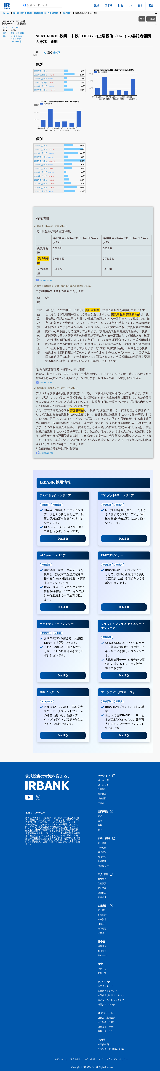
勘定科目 (66, 13)
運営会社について (79, 1059)
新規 (100, 825)
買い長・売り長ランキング (111, 1000)
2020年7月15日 (40, 172)
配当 (151, 5)
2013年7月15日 (40, 90)
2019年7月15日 (40, 168)
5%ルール (102, 955)
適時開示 (102, 946)
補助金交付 (103, 866)
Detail (63, 538)
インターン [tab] (47, 701)
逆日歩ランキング (106, 1005)
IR (12, 36)
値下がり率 (103, 785)
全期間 (56, 52)
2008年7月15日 (40, 71)
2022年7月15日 (40, 180)
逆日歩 (101, 803)
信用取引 (102, 789)
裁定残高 (102, 794)
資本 (140, 5)
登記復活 (102, 893)
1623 (5, 27)
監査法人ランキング (107, 991)
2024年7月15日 (40, 187)
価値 (19, 39)
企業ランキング (105, 986)
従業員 (101, 933)
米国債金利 (103, 1045)
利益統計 (102, 915)
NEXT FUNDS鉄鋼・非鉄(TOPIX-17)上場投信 (35, 13)
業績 (96, 5)
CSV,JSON (16, 41)
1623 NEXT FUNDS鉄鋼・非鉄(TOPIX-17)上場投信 (14, 22)
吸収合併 (102, 897)
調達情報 (102, 861)
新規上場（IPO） (106, 1031)
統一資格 (102, 843)
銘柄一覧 (102, 973)
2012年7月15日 (40, 86)
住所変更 (102, 884)
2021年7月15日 (40, 176)
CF (130, 5)
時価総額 (102, 929)
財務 (120, 5)
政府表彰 (102, 857)
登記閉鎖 (102, 888)
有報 (12, 33)
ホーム (6, 13)
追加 (151, 19)
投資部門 (102, 798)
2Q (44, 52)
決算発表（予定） (106, 1027)
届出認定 (102, 852)
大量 (17, 33)
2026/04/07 (15, 27)
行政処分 (102, 848)
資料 (5, 33)
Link (4, 36)
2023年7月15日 (40, 184)
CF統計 (101, 924)
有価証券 (102, 951)
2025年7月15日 (40, 191)
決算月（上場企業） (107, 1018)
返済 (100, 821)
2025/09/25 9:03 (46, 280)
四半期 (108, 5)
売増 (100, 816)
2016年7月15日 (40, 157)
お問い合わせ (61, 1059)
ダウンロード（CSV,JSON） (111, 1049)
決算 (15, 36)
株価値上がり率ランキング (111, 995)
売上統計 (102, 910)
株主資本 (102, 919)
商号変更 (102, 879)
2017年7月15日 (40, 161)
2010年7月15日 (40, 79)
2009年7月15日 (40, 75)
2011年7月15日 (40, 82)
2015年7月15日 (40, 153)
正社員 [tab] (45, 504)
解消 (100, 830)
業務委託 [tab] (57, 504)
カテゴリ (102, 969)
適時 (22, 33)
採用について (97, 1059)
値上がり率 (103, 780)
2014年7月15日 (40, 149)
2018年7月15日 (40, 165)
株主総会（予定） (106, 1022)
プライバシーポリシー (117, 1059)
